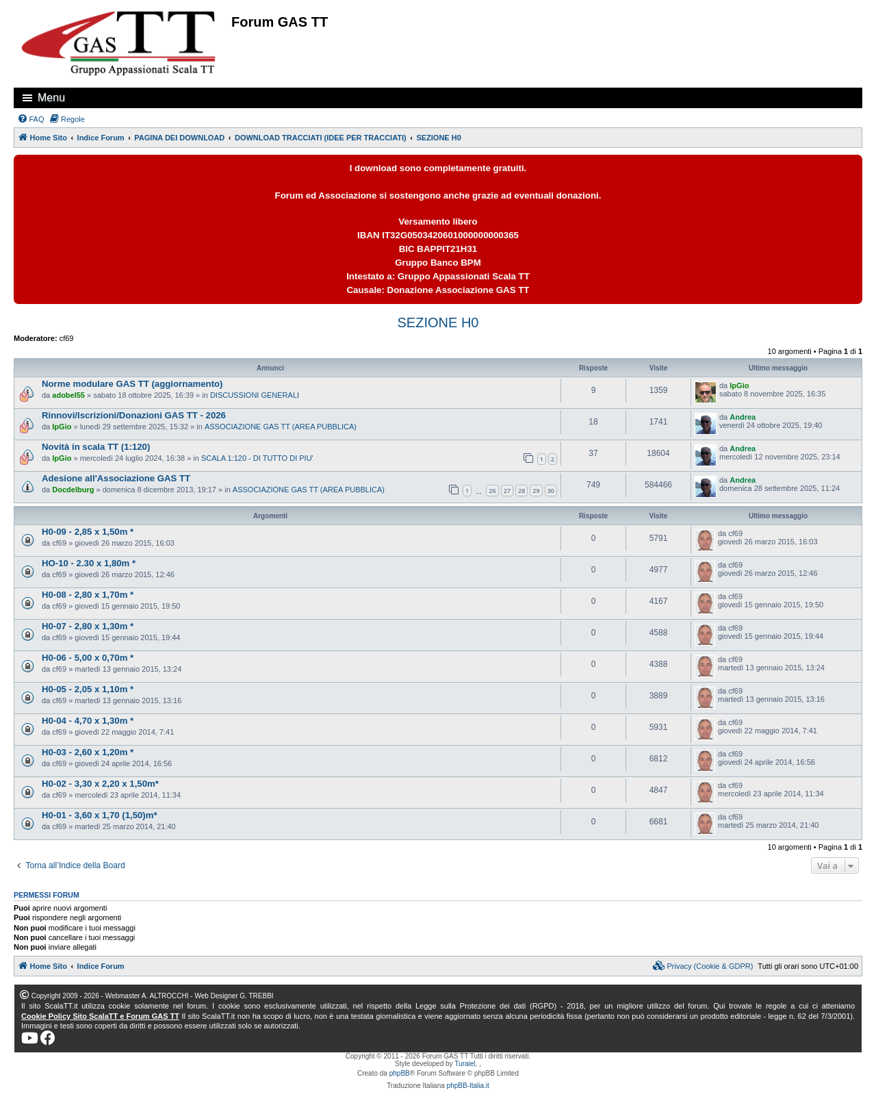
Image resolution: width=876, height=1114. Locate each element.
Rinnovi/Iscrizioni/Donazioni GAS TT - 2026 (134, 415)
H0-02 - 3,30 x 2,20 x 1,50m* (100, 783)
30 (551, 490)
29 (535, 490)
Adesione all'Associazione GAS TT (116, 478)
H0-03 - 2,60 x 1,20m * (87, 752)
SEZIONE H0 (438, 322)
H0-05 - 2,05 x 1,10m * (87, 689)
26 (492, 490)
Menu (51, 97)
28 (521, 490)
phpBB (399, 1073)
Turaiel (464, 1063)
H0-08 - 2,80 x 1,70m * (87, 595)
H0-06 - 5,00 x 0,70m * (87, 658)
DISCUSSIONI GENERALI (254, 395)
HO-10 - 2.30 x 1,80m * (89, 563)
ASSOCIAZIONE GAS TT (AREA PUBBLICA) (281, 426)
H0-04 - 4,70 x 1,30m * (87, 721)
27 (507, 490)
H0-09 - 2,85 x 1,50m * (87, 532)
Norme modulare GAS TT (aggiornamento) (132, 384)
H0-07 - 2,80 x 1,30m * (87, 626)
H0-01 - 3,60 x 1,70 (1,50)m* (99, 815)
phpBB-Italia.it (468, 1085)
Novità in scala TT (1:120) (96, 447)
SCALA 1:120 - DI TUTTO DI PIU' (257, 458)
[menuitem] (30, 119)
